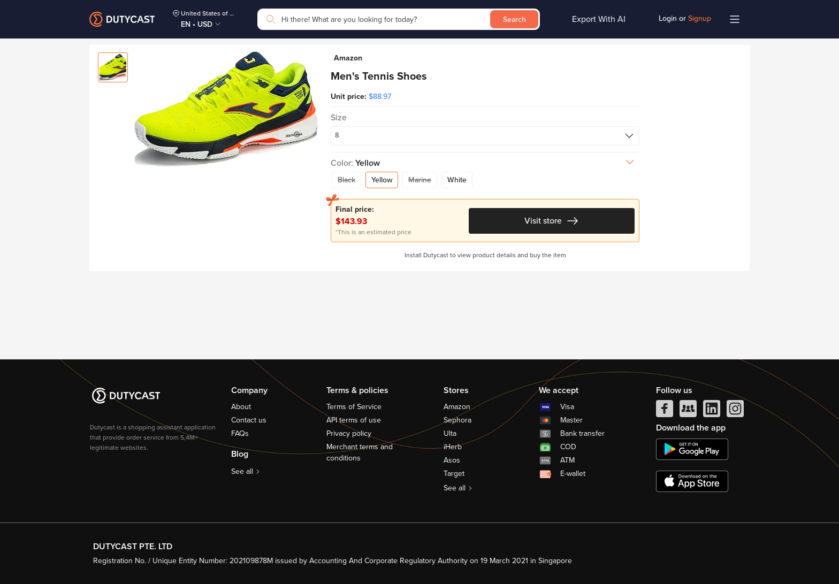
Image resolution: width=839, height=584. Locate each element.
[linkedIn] (711, 411)
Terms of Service (354, 406)
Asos (452, 460)
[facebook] (664, 411)
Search (514, 19)
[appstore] (692, 481)
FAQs (240, 433)
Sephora (457, 420)
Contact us (248, 420)
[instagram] (735, 411)
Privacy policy (348, 433)
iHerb (453, 446)
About (241, 406)
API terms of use (353, 420)
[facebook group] (688, 411)
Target (454, 473)
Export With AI (599, 19)
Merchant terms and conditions (359, 452)
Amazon (457, 406)
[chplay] (692, 449)
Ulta (450, 433)
